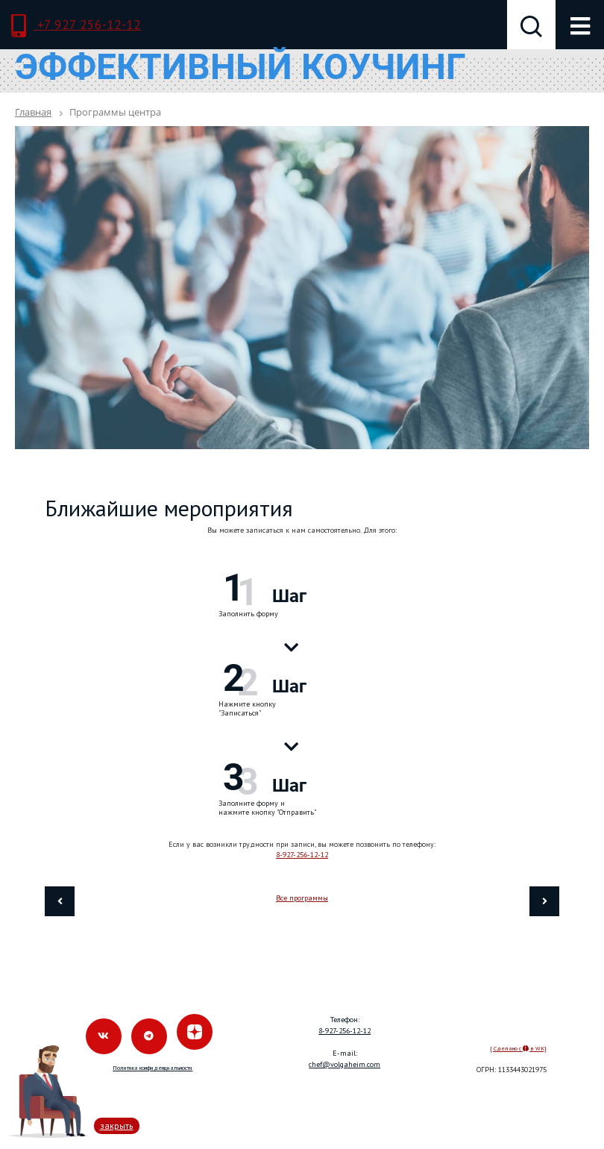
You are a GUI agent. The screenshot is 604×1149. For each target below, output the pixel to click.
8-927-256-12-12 (302, 855)
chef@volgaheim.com (344, 1064)
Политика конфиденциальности (152, 1067)
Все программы (302, 898)
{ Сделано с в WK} (518, 1048)
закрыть (116, 1125)
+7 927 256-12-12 (76, 26)
